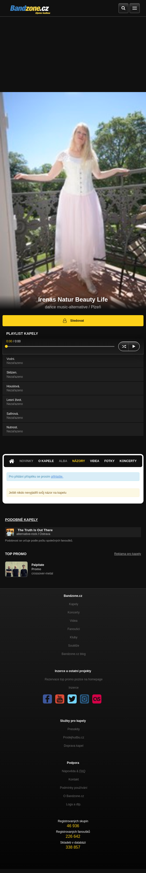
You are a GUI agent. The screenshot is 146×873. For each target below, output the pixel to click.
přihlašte (56, 476)
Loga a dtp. (73, 804)
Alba (63, 461)
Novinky (26, 461)
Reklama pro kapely (127, 554)
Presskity (74, 729)
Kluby (73, 637)
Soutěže (73, 645)
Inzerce (73, 687)
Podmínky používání (73, 787)
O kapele (46, 461)
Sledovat (73, 320)
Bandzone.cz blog (73, 654)
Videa (94, 461)
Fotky (109, 461)
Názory (78, 461)
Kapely (73, 604)
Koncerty (128, 461)
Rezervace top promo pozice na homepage (73, 679)
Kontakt (74, 779)
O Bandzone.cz (73, 796)
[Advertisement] (73, 54)
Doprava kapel (73, 745)
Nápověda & (73, 771)
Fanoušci (74, 629)
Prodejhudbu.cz (73, 737)
